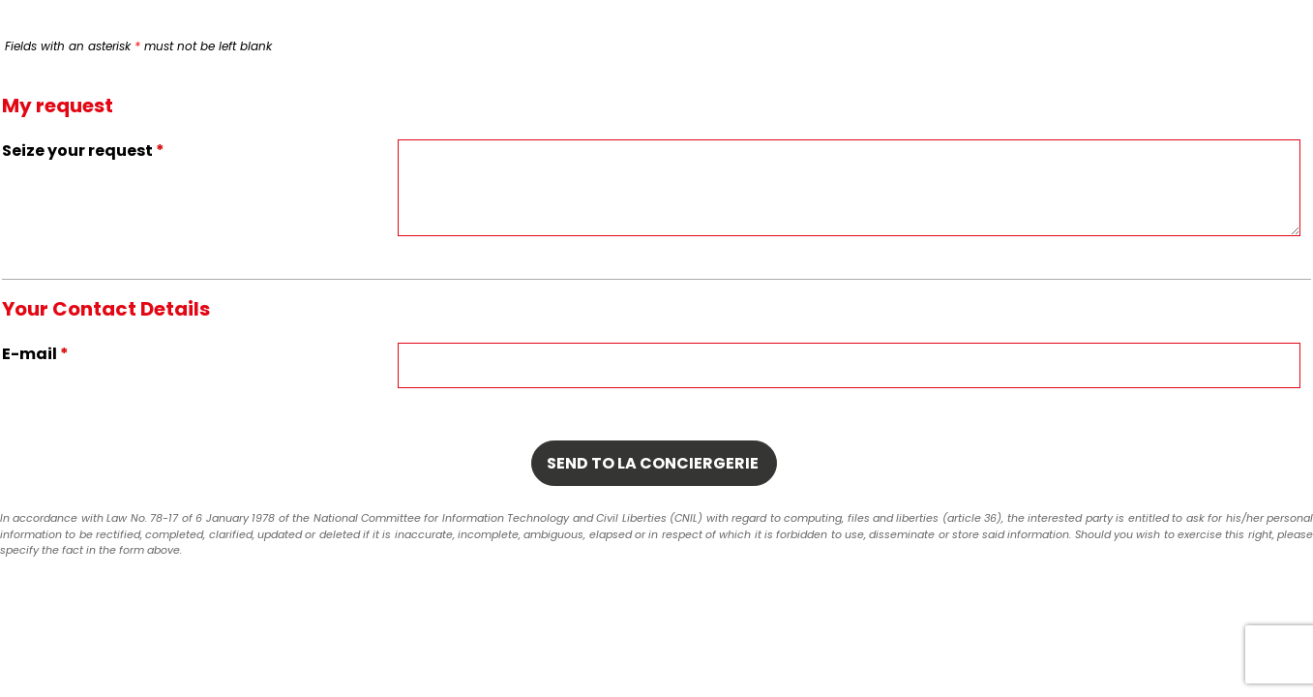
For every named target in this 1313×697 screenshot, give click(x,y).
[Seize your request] (849, 187)
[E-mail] (849, 365)
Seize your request (83, 150)
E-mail (35, 354)
